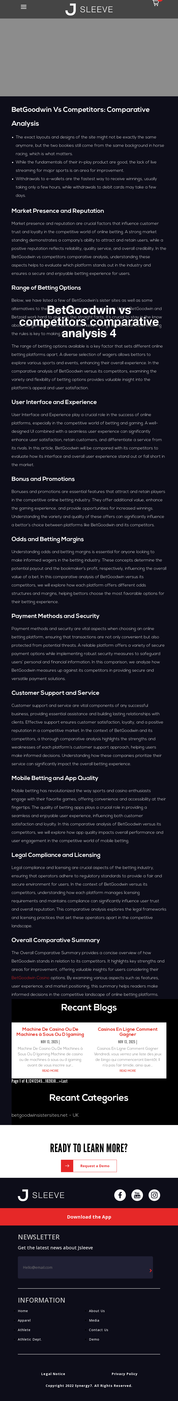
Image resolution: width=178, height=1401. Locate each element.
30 (54, 1081)
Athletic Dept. (30, 1339)
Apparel (24, 1320)
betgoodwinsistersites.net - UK (45, 1115)
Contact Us (98, 1330)
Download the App (89, 1217)
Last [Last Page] (64, 1081)
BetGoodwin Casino (31, 978)
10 (46, 1081)
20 (50, 1081)
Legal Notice (53, 1374)
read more (50, 1071)
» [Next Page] (60, 1081)
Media (94, 1320)
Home (23, 1311)
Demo (94, 1339)
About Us (97, 1311)
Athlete (24, 1330)
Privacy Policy (125, 1374)
